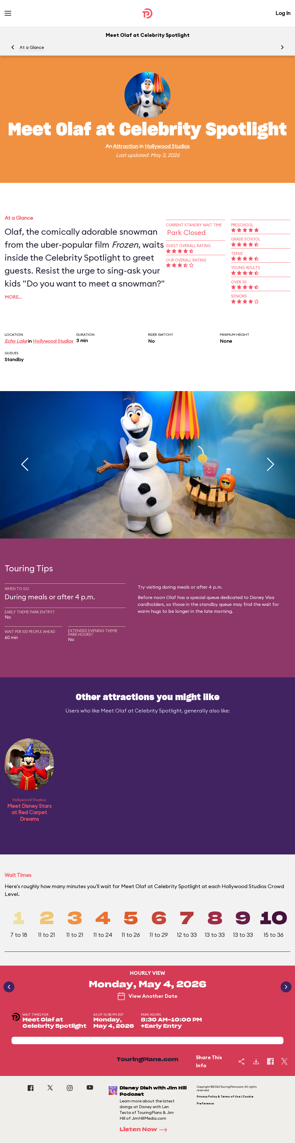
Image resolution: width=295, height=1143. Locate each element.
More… (13, 297)
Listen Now (145, 1129)
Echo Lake (16, 341)
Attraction (125, 146)
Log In (282, 13)
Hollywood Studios (167, 146)
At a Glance (32, 47)
